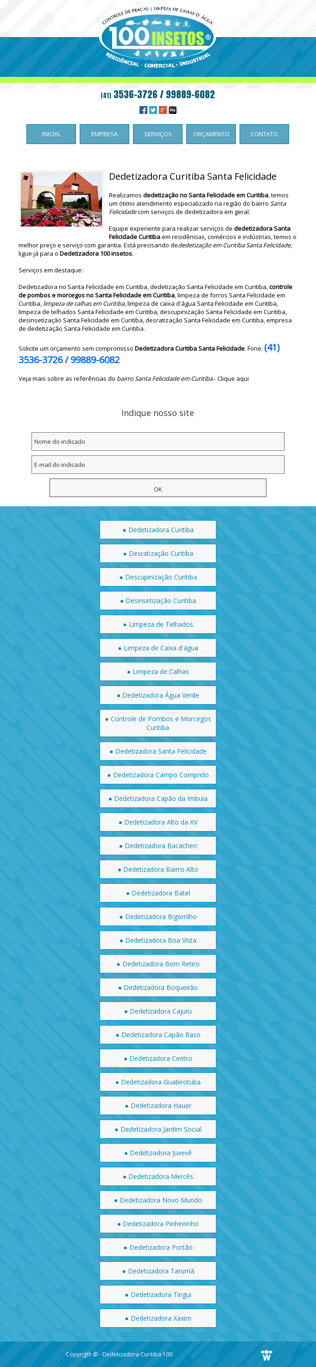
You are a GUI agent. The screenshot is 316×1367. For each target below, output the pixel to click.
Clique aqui (233, 378)
